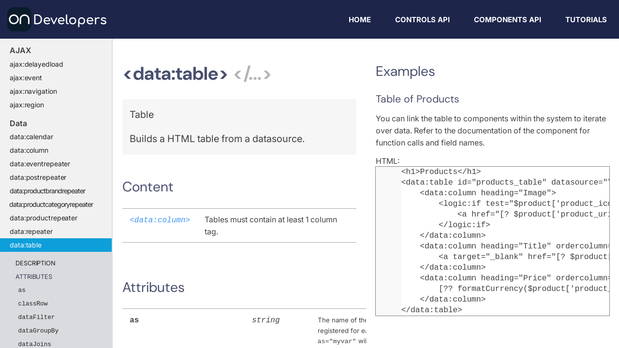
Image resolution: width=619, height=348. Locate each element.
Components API (507, 19)
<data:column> (160, 219)
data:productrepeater (43, 218)
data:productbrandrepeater (47, 191)
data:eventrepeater (40, 164)
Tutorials (586, 19)
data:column (29, 150)
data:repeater (31, 231)
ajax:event (26, 77)
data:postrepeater (38, 177)
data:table (26, 245)
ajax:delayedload (36, 64)
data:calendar (31, 136)
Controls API (422, 19)
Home (360, 19)
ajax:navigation (33, 91)
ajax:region (27, 105)
